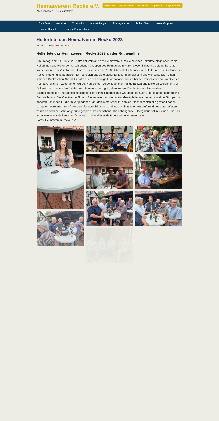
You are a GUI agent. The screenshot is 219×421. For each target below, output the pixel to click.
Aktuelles (61, 23)
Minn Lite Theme (173, 417)
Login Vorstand (173, 5)
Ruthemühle (142, 23)
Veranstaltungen (98, 23)
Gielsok (57, 45)
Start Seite (44, 23)
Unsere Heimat (48, 29)
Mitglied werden (126, 5)
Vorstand (77, 23)
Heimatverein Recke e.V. (67, 6)
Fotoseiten (143, 5)
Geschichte (109, 5)
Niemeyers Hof (121, 23)
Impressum (157, 5)
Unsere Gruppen (164, 23)
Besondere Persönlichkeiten (77, 29)
